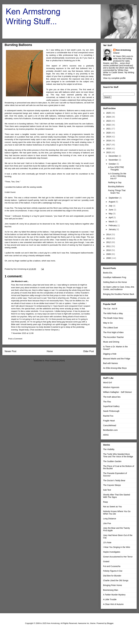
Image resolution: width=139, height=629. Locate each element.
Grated (106, 561)
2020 (108, 133)
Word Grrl (107, 382)
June (111, 210)
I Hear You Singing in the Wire (116, 547)
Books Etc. (108, 273)
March (112, 221)
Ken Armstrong (123, 50)
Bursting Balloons (116, 186)
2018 (108, 140)
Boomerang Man (110, 590)
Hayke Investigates (111, 552)
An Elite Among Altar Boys (115, 368)
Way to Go (108, 323)
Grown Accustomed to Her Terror (118, 557)
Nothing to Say (114, 182)
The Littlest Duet (110, 327)
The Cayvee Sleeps (112, 485)
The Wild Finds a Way (113, 313)
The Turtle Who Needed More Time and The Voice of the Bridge (118, 455)
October (112, 164)
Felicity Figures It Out (112, 571)
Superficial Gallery (111, 406)
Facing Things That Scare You (116, 191)
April (111, 217)
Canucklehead (109, 425)
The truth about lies (111, 397)
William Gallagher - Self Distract (117, 392)
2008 (108, 258)
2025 (108, 113)
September (114, 198)
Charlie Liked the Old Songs (115, 580)
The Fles (107, 401)
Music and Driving (111, 342)
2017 (108, 144)
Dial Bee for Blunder (112, 576)
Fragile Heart (109, 420)
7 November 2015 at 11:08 (22, 333)
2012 (108, 242)
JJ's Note (107, 542)
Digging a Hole (109, 354)
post (79, 50)
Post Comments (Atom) (55, 360)
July (111, 206)
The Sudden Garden (112, 461)
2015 (108, 152)
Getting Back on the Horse (115, 282)
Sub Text (107, 490)
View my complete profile (114, 78)
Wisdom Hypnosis (111, 387)
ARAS (106, 435)
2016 (108, 148)
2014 (108, 234)
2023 (108, 121)
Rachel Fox (108, 416)
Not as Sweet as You (112, 506)
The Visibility (108, 449)
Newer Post (10, 351)
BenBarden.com (110, 430)
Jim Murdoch (17, 281)
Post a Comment (15, 339)
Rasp (105, 502)
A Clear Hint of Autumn (113, 604)
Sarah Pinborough (111, 411)
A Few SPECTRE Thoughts (116, 168)
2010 (108, 250)
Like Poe (107, 523)
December (113, 156)
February (113, 225)
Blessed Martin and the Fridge (116, 358)
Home (50, 351)
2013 (108, 238)
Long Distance (109, 518)
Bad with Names (110, 363)
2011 (108, 246)
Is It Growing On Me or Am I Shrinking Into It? (117, 176)
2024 (108, 117)
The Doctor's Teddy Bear (114, 480)
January (112, 229)
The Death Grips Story (113, 318)
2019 (108, 136)
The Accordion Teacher (113, 337)
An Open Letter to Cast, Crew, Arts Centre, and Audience (118, 288)
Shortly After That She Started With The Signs (116, 496)
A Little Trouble (110, 599)
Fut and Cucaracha (111, 566)
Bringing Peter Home (112, 585)
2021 (108, 129)
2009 (108, 254)
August (112, 202)
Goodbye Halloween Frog (114, 277)
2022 (108, 125)
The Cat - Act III (110, 308)
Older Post (88, 351)
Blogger (110, 623)
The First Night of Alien (113, 332)
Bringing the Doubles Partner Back (118, 294)
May (111, 213)
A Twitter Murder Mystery (114, 595)
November (113, 160)
